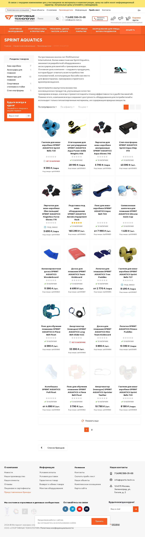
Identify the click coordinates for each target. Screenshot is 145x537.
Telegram (72, 509)
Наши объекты (38, 10)
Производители (66, 10)
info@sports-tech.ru (73, 20)
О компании (52, 10)
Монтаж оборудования (51, 488)
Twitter (86, 509)
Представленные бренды (17, 492)
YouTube (79, 509)
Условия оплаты (48, 472)
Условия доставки (49, 476)
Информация (81, 10)
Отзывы (8, 484)
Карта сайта (81, 488)
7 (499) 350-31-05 (75, 17)
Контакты (106, 10)
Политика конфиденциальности (57, 527)
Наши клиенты (11, 480)
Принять (99, 521)
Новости (8, 472)
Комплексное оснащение (18, 10)
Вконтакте (65, 509)
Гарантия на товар (49, 480)
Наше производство (14, 476)
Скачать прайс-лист (85, 476)
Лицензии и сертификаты (17, 488)
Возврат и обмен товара (52, 484)
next (97, 430)
